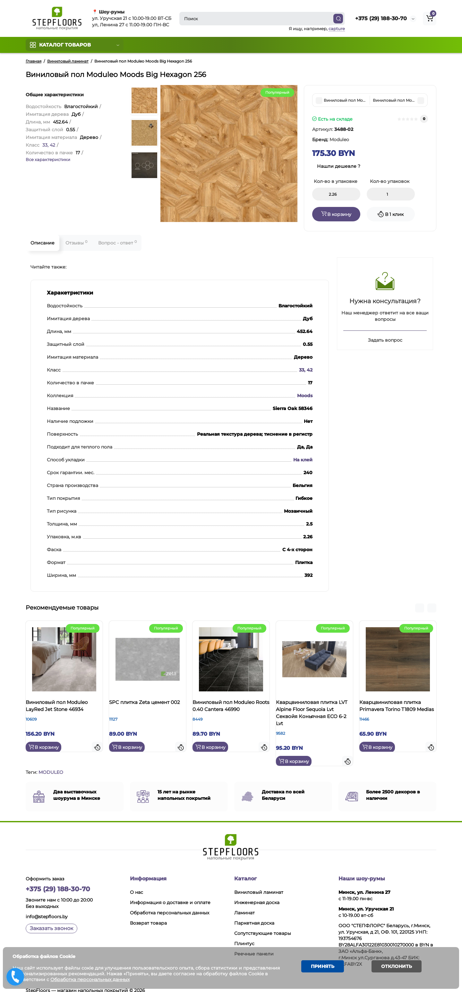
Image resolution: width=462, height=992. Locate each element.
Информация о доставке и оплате (170, 894)
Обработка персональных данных (169, 905)
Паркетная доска (254, 915)
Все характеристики (48, 159)
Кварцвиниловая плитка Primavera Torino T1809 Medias (396, 711)
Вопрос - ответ (117, 243)
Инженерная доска (256, 894)
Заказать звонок (51, 920)
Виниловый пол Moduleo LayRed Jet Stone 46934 (63, 707)
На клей (302, 460)
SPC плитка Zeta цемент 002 (146, 707)
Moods (304, 395)
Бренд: (330, 139)
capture (337, 28)
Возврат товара (148, 915)
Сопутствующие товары (262, 925)
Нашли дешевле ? (338, 166)
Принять (319, 968)
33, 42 (48, 145)
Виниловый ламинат (258, 884)
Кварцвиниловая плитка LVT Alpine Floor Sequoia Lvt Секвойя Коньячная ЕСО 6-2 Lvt (313, 715)
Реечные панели (254, 946)
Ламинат (244, 905)
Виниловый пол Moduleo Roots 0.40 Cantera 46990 (230, 707)
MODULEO (50, 764)
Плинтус (244, 935)
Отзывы (76, 243)
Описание (42, 243)
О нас (136, 884)
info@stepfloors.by (47, 908)
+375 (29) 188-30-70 (381, 18)
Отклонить (391, 968)
